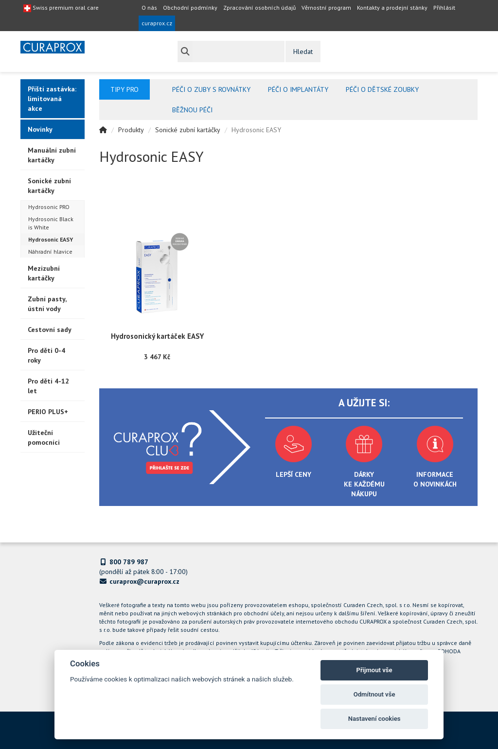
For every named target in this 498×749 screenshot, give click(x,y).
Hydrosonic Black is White (50, 223)
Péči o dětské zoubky (382, 89)
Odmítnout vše (374, 694)
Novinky (40, 129)
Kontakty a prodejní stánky (392, 7)
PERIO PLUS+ (48, 411)
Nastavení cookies (374, 718)
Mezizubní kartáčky (44, 273)
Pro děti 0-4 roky (46, 355)
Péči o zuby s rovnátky (211, 89)
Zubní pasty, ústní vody (47, 304)
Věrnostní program (326, 7)
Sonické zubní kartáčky (49, 185)
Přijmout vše (374, 670)
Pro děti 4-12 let (48, 386)
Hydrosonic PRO (49, 206)
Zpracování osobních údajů (259, 7)
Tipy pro (124, 89)
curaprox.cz (157, 23)
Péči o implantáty (298, 89)
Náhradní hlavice (50, 251)
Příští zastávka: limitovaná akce (52, 99)
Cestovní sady (49, 329)
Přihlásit (444, 7)
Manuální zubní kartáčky (52, 155)
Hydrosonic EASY (50, 239)
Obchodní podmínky (190, 7)
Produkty (131, 129)
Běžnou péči (192, 109)
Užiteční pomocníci (44, 437)
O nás (149, 7)
